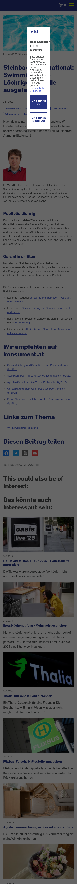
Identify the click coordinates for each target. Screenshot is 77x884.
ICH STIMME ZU (38, 102)
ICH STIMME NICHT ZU (38, 119)
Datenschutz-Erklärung (37, 89)
